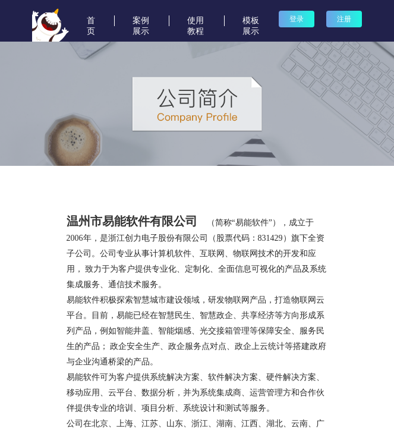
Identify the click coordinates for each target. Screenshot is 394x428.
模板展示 (250, 21)
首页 (91, 21)
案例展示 (141, 21)
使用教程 (195, 21)
